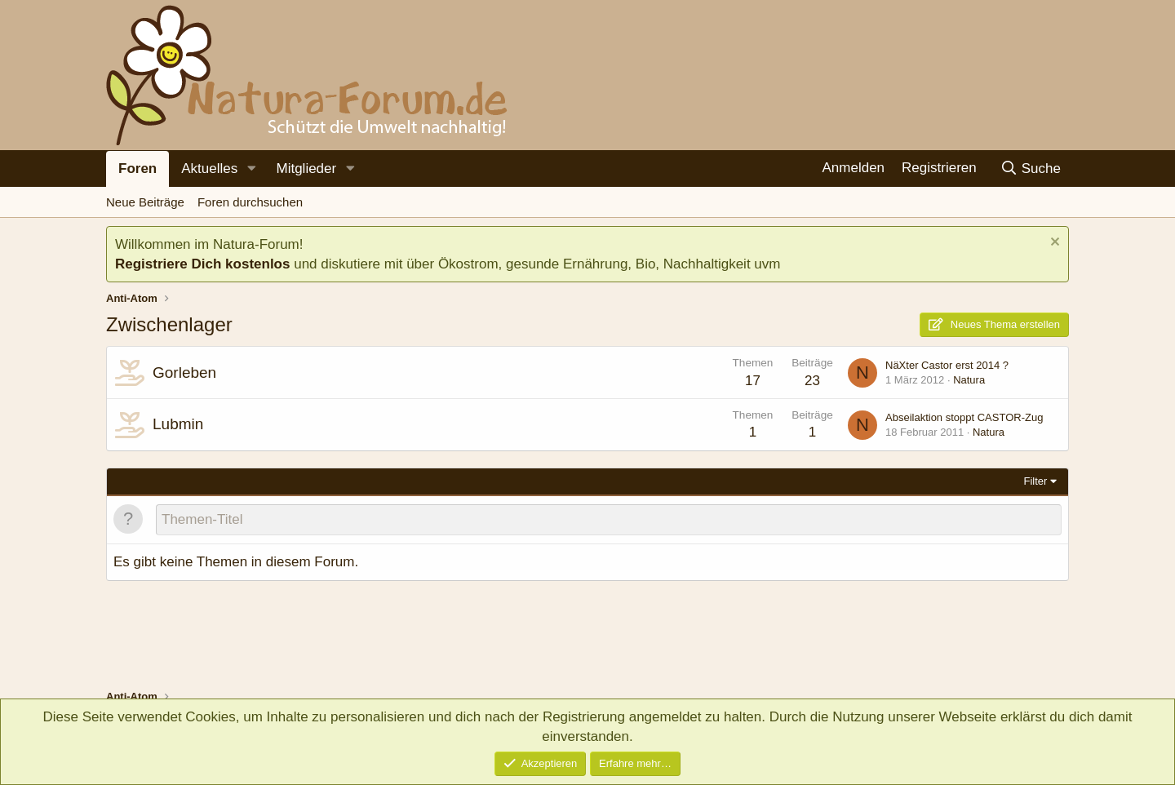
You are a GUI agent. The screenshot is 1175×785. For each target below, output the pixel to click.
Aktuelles (209, 168)
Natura (969, 380)
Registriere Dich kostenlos (202, 264)
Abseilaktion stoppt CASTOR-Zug (964, 417)
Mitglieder (306, 168)
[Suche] (1030, 168)
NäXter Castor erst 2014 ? (947, 365)
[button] (251, 169)
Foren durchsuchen (250, 202)
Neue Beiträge (145, 202)
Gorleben (184, 372)
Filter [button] (1036, 481)
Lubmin (178, 423)
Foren (137, 168)
